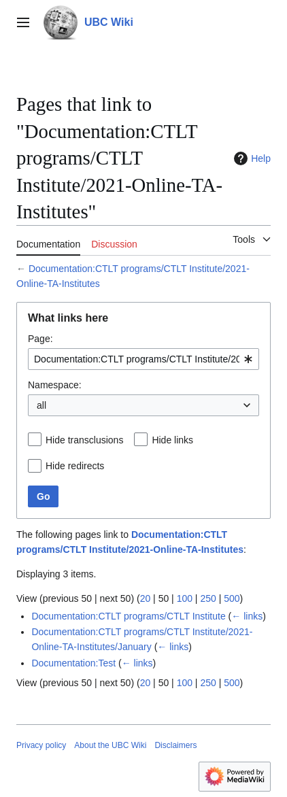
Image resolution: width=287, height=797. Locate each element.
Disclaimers (175, 745)
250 (208, 598)
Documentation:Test (73, 663)
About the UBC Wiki (110, 745)
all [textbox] (41, 405)
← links (247, 616)
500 (231, 598)
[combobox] (143, 359)
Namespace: (55, 384)
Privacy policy (41, 745)
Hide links (172, 440)
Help (251, 158)
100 (184, 598)
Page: (40, 338)
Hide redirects (75, 465)
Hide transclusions (84, 440)
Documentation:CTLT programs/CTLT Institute (128, 616)
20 (145, 598)
